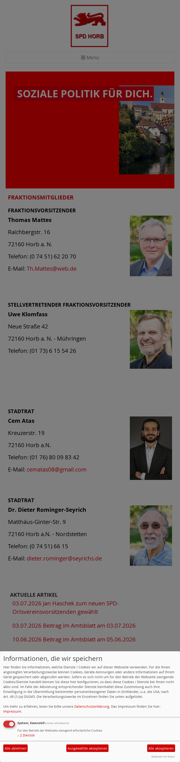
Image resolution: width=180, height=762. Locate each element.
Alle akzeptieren (161, 748)
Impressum (12, 711)
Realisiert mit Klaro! (163, 756)
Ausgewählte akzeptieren (87, 748)
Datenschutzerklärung (91, 706)
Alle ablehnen (15, 748)
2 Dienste (26, 735)
